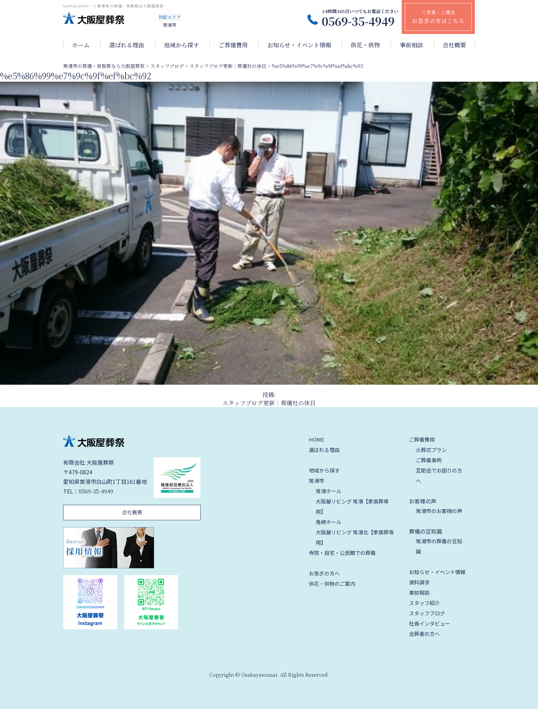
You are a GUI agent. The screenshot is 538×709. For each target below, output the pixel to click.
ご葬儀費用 (233, 45)
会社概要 (454, 45)
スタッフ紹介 (424, 602)
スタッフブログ (427, 613)
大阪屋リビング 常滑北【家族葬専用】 (355, 537)
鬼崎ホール (328, 521)
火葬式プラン (431, 449)
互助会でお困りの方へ (439, 475)
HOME (316, 439)
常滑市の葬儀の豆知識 (439, 546)
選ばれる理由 (126, 45)
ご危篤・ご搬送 (438, 17)
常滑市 (316, 480)
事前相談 (411, 45)
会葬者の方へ (424, 633)
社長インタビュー (429, 623)
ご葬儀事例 (429, 460)
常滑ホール (328, 491)
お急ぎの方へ (324, 573)
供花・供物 (365, 45)
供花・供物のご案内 (332, 583)
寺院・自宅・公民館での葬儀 (342, 552)
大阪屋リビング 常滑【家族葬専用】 (352, 506)
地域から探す (181, 45)
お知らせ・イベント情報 (299, 45)
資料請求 (419, 582)
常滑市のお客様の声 (439, 510)
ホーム (81, 45)
